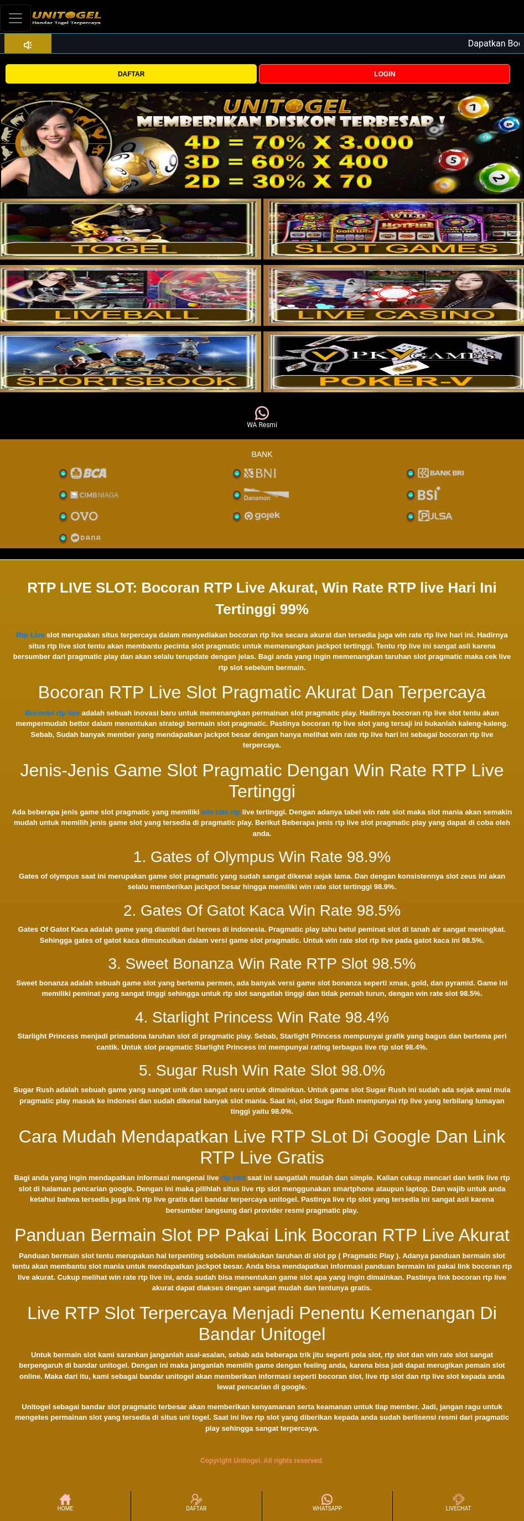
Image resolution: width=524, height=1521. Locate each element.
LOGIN (384, 74)
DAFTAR (131, 74)
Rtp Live (30, 635)
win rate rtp (220, 812)
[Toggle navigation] (15, 18)
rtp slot (233, 1178)
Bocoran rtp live (52, 713)
